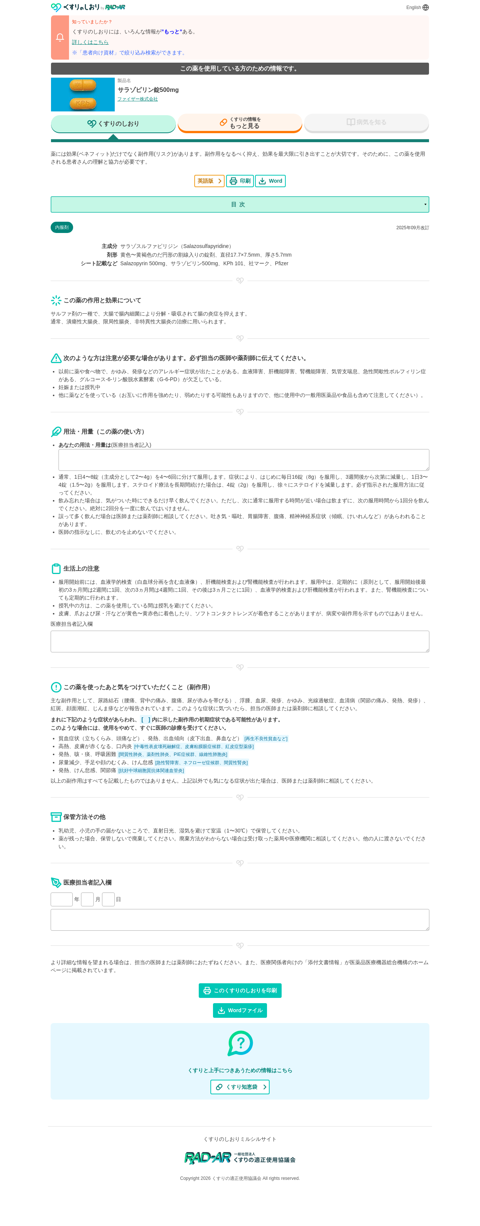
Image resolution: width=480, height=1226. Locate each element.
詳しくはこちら (90, 42)
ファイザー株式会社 (137, 99)
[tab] (113, 124)
